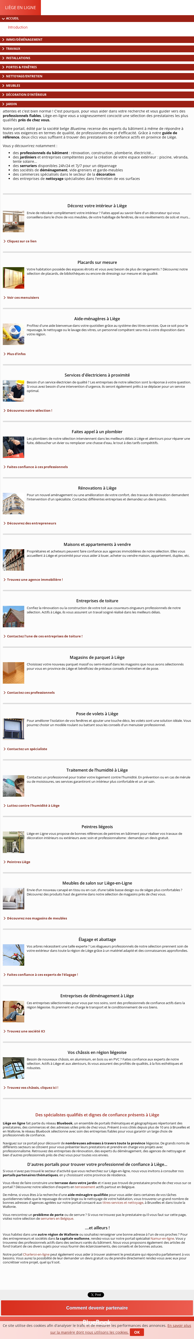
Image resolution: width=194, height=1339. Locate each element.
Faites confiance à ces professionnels (37, 467)
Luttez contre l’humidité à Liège (33, 805)
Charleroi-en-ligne (36, 1254)
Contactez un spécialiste (26, 749)
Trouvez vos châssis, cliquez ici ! (32, 1087)
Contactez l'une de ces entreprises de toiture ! (44, 636)
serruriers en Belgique (57, 1218)
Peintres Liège (18, 862)
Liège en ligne (20, 7)
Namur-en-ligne (162, 1238)
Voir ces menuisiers (22, 297)
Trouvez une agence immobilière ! (34, 579)
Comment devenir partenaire (97, 1307)
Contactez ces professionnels (30, 692)
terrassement (85, 1187)
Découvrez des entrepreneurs (31, 523)
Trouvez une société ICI (25, 1031)
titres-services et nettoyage (123, 1202)
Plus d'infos (16, 354)
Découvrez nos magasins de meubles (36, 918)
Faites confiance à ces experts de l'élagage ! (42, 974)
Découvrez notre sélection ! (29, 410)
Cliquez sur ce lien (21, 241)
